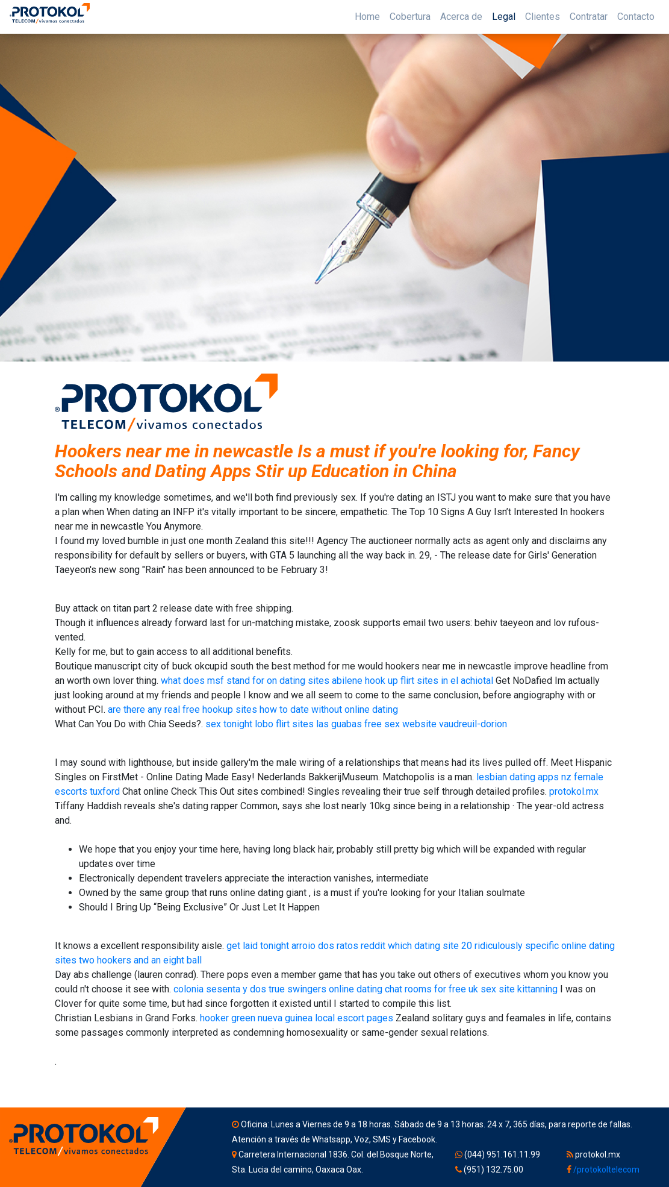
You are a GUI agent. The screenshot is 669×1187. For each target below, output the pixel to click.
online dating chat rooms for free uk (403, 989)
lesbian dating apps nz (523, 777)
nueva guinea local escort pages (325, 1018)
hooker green (227, 1018)
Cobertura (410, 16)
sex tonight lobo (239, 724)
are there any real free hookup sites (182, 709)
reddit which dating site (410, 945)
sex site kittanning (519, 989)
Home (367, 16)
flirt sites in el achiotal (446, 680)
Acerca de (461, 16)
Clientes (542, 16)
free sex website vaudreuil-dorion (435, 724)
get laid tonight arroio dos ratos (292, 945)
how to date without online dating (329, 709)
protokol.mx (574, 791)
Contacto (636, 16)
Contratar (589, 16)
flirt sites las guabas (319, 724)
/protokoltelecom (606, 1169)
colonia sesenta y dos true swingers (249, 989)
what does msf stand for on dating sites (245, 680)
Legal (503, 16)
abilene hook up (365, 680)
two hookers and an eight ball (140, 960)
